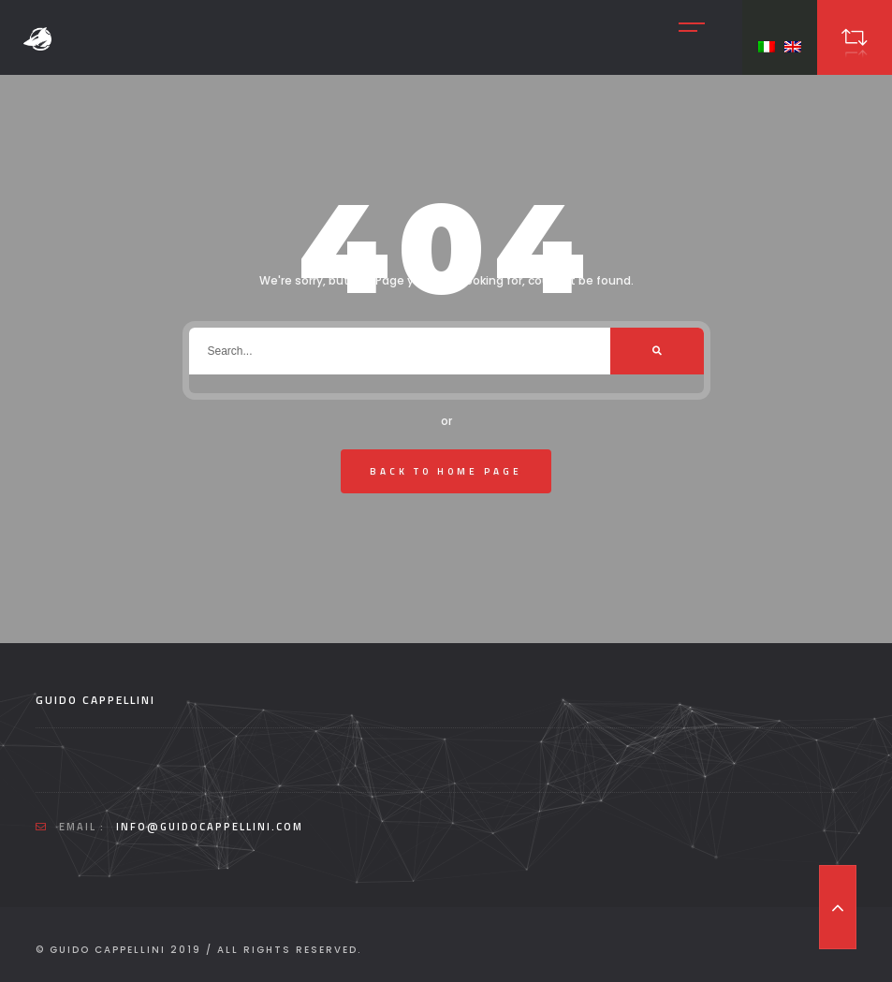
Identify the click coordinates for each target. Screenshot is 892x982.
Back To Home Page (446, 471)
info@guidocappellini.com (209, 826)
